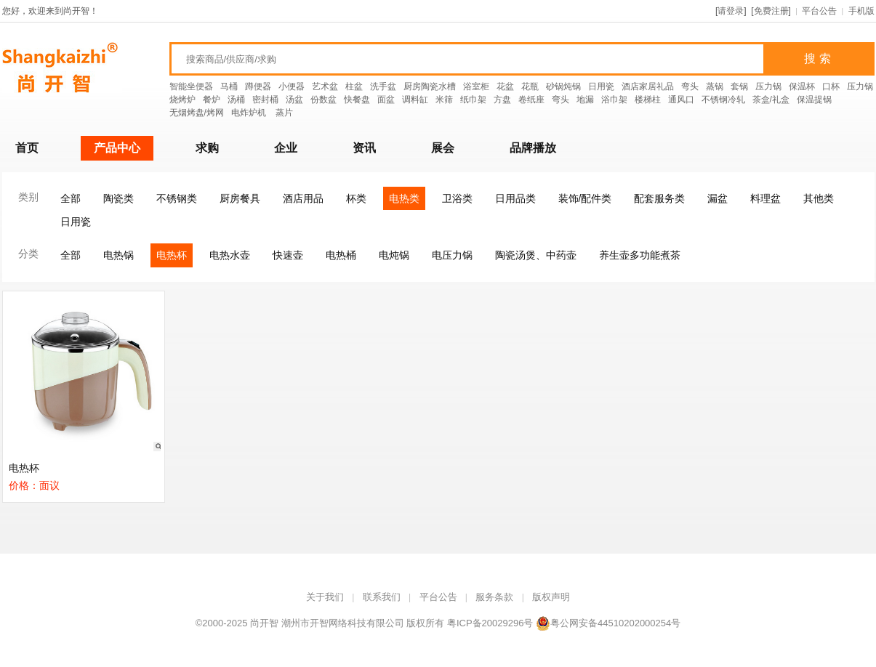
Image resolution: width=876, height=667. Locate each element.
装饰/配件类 (585, 198)
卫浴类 (457, 198)
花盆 (505, 86)
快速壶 (288, 255)
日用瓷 (601, 86)
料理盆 (765, 198)
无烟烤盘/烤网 (196, 113)
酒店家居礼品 (648, 86)
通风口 (681, 99)
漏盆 (717, 198)
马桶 (229, 86)
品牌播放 (533, 148)
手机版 (861, 11)
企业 (285, 148)
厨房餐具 (240, 198)
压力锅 (768, 86)
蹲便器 (258, 86)
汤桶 (236, 99)
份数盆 (323, 99)
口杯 (831, 86)
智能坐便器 (191, 86)
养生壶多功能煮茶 (639, 255)
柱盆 (354, 86)
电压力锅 (452, 255)
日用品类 (515, 198)
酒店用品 (303, 198)
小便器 (291, 86)
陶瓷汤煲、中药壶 (535, 255)
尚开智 (264, 623)
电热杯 (171, 255)
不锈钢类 (176, 198)
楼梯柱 (648, 99)
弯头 (690, 86)
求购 (207, 148)
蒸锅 (714, 86)
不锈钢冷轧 (723, 99)
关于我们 (325, 596)
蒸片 (284, 113)
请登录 (731, 11)
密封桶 (265, 99)
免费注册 (771, 11)
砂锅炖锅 (563, 86)
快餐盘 (357, 99)
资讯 (364, 148)
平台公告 (819, 11)
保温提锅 (814, 99)
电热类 (404, 198)
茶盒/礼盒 (770, 99)
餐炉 (211, 99)
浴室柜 (476, 86)
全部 (70, 198)
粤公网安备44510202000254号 (608, 623)
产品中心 (117, 148)
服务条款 (494, 596)
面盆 (386, 99)
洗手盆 (383, 86)
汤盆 (294, 99)
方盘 (502, 99)
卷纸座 (531, 99)
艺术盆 (325, 86)
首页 (27, 148)
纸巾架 (473, 99)
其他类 (818, 198)
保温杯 (802, 86)
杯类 (356, 198)
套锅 (739, 86)
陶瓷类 (118, 198)
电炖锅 (394, 255)
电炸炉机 (249, 113)
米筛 (444, 99)
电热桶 (341, 255)
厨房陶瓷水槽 (429, 86)
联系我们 (382, 596)
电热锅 (118, 255)
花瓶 (530, 86)
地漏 (585, 99)
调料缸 (415, 99)
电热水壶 (229, 255)
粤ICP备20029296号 (490, 623)
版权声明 (551, 596)
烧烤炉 (182, 99)
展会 (442, 148)
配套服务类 (659, 198)
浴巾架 (614, 99)
